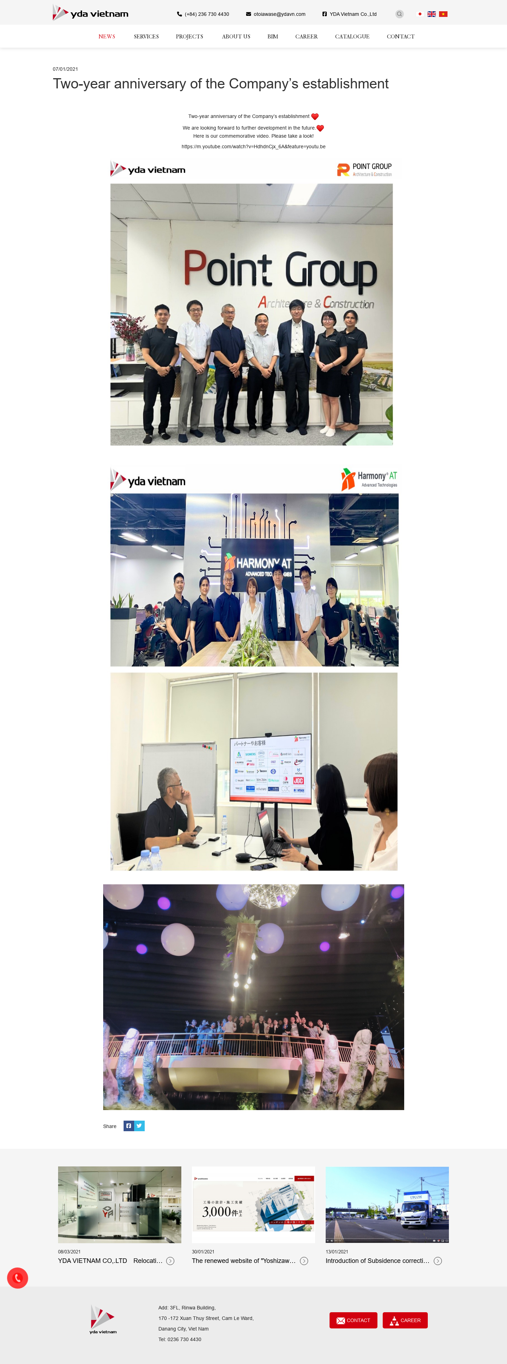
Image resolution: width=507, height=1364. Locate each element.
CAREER (405, 1321)
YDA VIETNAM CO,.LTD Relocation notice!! (110, 1261)
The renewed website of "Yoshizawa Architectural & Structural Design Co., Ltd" (244, 1261)
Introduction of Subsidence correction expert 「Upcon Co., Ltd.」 (378, 1261)
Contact (354, 1321)
